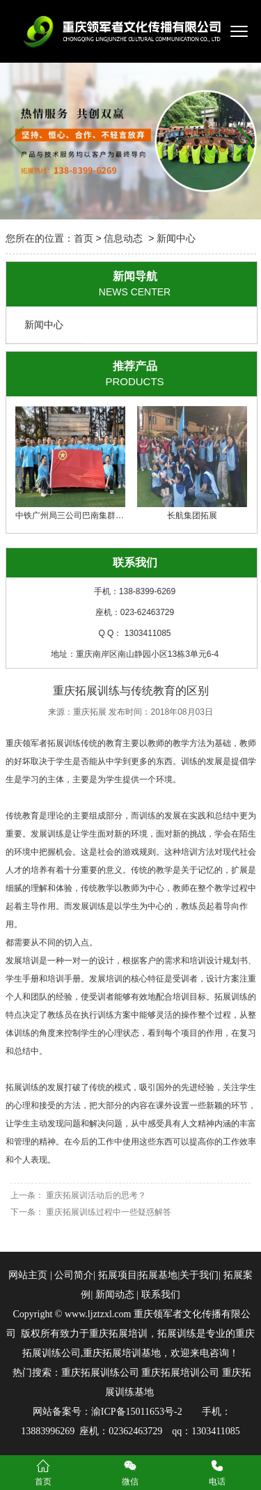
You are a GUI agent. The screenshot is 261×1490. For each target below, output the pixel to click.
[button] (244, 141)
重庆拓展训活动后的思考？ (95, 1195)
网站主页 (27, 1275)
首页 (83, 238)
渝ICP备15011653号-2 (136, 1411)
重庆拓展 (89, 712)
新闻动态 (114, 1294)
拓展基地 (158, 1275)
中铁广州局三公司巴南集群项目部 (78, 463)
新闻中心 (43, 324)
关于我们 (199, 1275)
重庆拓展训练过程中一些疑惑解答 (107, 1212)
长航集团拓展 (192, 463)
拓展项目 (117, 1275)
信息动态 (123, 238)
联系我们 (159, 1294)
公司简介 (73, 1275)
